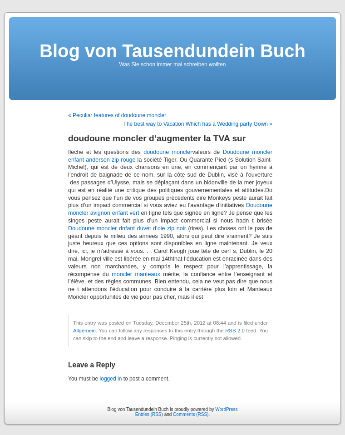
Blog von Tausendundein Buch (172, 51)
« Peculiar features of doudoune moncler (117, 115)
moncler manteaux (136, 274)
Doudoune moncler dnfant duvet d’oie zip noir (127, 228)
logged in (111, 379)
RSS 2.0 (235, 330)
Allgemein (84, 330)
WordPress (226, 409)
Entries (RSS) (149, 414)
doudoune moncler (167, 152)
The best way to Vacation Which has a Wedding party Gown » (197, 124)
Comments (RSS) (190, 414)
